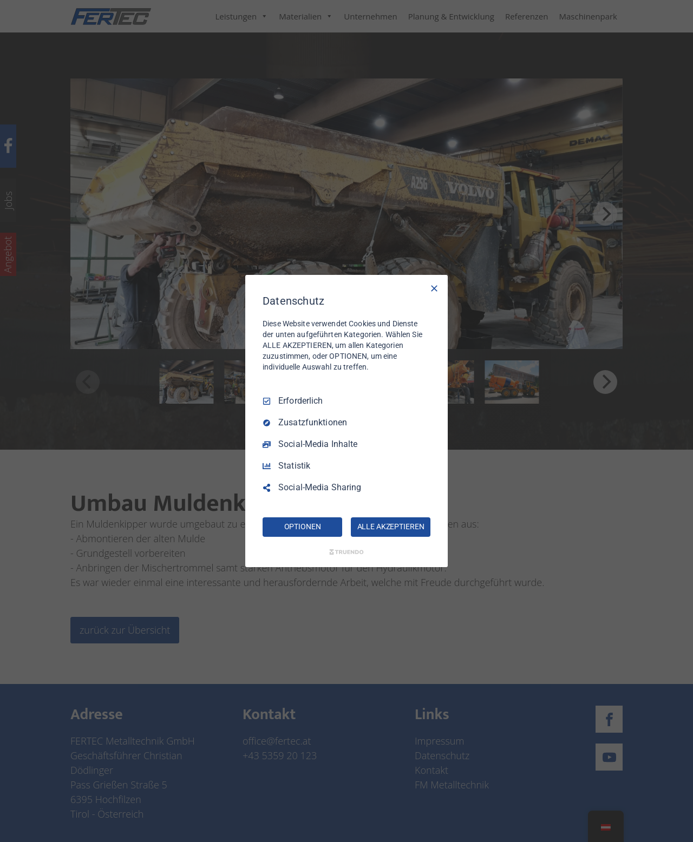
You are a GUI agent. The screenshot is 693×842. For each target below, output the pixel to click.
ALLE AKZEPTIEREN (390, 526)
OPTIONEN (302, 526)
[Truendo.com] (346, 552)
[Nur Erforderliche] (434, 288)
